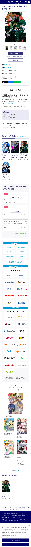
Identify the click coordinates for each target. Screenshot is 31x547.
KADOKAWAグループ (6, 517)
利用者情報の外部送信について (15, 520)
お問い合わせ (5, 519)
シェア (11, 82)
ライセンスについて (6, 515)
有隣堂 (21, 256)
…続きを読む (10, 103)
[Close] (29, 525)
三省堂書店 (21, 251)
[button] (27, 49)
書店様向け (14, 515)
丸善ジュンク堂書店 (9, 256)
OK (15, 544)
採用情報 (13, 513)
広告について (19, 513)
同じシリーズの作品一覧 (20, 136)
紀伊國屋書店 (21, 247)
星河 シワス (7, 65)
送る (18, 82)
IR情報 (8, 513)
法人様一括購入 (21, 515)
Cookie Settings (15, 540)
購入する (15, 60)
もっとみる (15, 470)
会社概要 (4, 513)
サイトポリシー (23, 519)
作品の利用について (16, 517)
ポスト (5, 82)
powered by (20, 233)
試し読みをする (15, 53)
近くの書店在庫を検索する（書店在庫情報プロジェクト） (15, 261)
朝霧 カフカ (7, 67)
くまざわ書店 (9, 251)
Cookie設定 (4, 520)
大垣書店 (9, 247)
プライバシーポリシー (14, 519)
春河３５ (13, 70)
